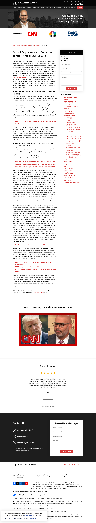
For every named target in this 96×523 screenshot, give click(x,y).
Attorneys (28, 7)
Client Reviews (48, 366)
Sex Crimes (67, 165)
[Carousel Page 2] (54, 40)
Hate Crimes (67, 180)
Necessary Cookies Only (20, 518)
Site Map (74, 465)
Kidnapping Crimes (71, 124)
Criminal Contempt (71, 122)
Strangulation (69, 150)
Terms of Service (54, 498)
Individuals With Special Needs (72, 182)
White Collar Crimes (69, 115)
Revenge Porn (67, 172)
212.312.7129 (77, 4)
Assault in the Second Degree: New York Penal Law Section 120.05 (35, 164)
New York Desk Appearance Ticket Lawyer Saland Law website (29, 503)
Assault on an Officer (74, 127)
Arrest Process (44, 7)
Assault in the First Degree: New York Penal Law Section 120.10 (35, 167)
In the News (67, 7)
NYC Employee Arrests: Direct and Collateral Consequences (33, 267)
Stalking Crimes (70, 143)
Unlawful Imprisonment (72, 154)
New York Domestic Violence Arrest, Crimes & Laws (31, 245)
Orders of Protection (69, 175)
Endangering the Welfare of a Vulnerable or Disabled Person (74, 157)
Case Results (59, 7)
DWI (65, 166)
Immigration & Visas (69, 179)
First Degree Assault (74, 133)
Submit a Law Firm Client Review (48, 406)
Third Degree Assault (74, 142)
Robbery (68, 145)
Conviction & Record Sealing (71, 110)
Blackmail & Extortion (70, 104)
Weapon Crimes (68, 161)
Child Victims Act (68, 177)
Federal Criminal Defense (71, 103)
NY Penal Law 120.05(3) (75, 140)
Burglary (68, 120)
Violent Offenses (70, 119)
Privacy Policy (67, 465)
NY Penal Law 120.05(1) (75, 136)
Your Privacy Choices (20, 495)
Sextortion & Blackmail (70, 101)
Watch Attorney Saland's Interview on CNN (48, 307)
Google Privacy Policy (42, 498)
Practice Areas (35, 7)
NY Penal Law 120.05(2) (75, 138)
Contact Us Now (71, 88)
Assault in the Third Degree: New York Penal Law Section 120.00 (35, 161)
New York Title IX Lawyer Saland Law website (24, 505)
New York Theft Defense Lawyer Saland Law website (26, 501)
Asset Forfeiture (68, 173)
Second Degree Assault (75, 134)
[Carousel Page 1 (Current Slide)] (51, 40)
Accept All (7, 518)
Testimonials (52, 7)
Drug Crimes (67, 163)
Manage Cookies (41, 495)
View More (48, 350)
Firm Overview (21, 7)
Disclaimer (60, 465)
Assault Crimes (35, 45)
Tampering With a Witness (73, 152)
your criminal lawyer (19, 77)
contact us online (38, 293)
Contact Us (80, 7)
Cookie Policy (32, 495)
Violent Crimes (27, 45)
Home (15, 7)
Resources (73, 7)
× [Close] (45, 512)
